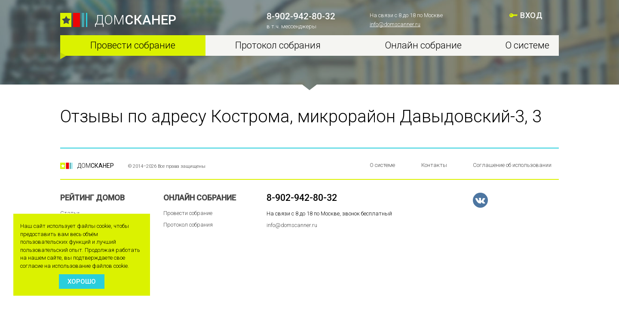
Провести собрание (132, 45)
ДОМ (135, 20)
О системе (527, 45)
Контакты (434, 165)
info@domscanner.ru (395, 24)
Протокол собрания (278, 45)
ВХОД (531, 15)
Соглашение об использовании (512, 165)
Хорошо (81, 281)
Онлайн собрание (423, 45)
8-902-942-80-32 (301, 16)
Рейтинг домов (92, 197)
